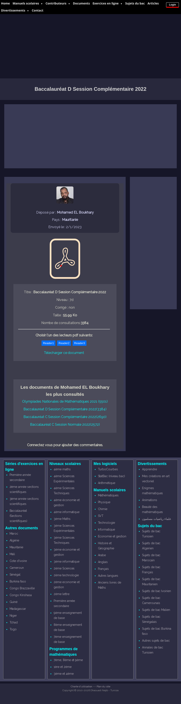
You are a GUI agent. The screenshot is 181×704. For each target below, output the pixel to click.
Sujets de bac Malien (156, 610)
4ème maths (62, 469)
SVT (101, 516)
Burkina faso (18, 581)
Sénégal (15, 574)
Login (172, 4)
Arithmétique (106, 483)
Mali (12, 554)
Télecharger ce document (64, 353)
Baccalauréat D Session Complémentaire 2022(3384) (64, 409)
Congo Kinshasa (21, 595)
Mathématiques (108, 495)
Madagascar (18, 608)
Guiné (14, 602)
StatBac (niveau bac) (111, 476)
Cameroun (17, 567)
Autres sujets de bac (156, 640)
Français (103, 569)
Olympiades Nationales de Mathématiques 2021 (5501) (65, 401)
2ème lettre (61, 594)
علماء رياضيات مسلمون (156, 519)
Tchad (14, 622)
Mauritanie (16, 547)
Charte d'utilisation (81, 686)
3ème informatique (66, 561)
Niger (13, 615)
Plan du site (103, 686)
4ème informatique (66, 512)
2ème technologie (66, 575)
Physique (104, 502)
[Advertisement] (90, 46)
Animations (149, 500)
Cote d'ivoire (18, 561)
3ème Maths (62, 519)
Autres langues (108, 575)
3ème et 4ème (63, 673)
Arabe (102, 555)
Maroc (14, 533)
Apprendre (149, 469)
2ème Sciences (64, 568)
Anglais (103, 562)
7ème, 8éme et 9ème (68, 660)
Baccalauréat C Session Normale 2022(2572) (65, 424)
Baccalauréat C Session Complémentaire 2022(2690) (64, 417)
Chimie (103, 509)
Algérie (14, 540)
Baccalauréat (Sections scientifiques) (18, 516)
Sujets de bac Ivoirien (156, 591)
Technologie (106, 522)
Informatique (106, 529)
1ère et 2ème (62, 667)
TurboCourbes (108, 469)
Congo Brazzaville (22, 588)
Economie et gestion (112, 536)
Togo (13, 629)
